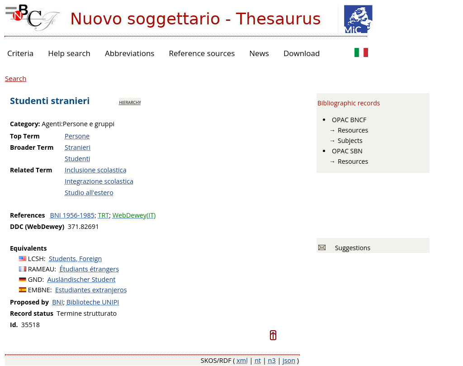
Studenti (77, 158)
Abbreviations (129, 53)
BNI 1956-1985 (72, 215)
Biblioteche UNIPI (92, 302)
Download (301, 53)
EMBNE (39, 289)
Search (16, 78)
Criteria (20, 53)
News (259, 53)
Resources (353, 130)
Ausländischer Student (81, 279)
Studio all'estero (89, 192)
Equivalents (28, 248)
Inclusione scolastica (96, 170)
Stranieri (77, 147)
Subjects (350, 140)
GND (35, 279)
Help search (69, 53)
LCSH (36, 258)
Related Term (31, 170)
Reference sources (202, 53)
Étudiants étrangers (89, 269)
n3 (272, 360)
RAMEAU (41, 269)
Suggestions (351, 247)
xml (242, 360)
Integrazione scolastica (99, 181)
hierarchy (130, 102)
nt (258, 360)
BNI (57, 302)
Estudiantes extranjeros (91, 289)
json (289, 360)
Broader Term (32, 147)
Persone (77, 136)
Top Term (25, 136)
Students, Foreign (75, 258)
